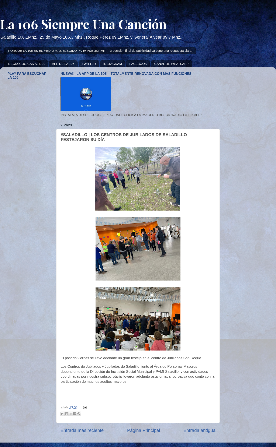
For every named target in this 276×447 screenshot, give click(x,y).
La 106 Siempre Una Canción (83, 23)
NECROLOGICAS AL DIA (26, 64)
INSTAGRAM (112, 64)
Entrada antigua (199, 430)
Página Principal (143, 430)
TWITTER (89, 64)
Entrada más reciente (82, 430)
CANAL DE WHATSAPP (171, 64)
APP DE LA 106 (63, 64)
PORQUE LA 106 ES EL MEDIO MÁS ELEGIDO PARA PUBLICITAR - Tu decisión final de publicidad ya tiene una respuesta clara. (100, 50)
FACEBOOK (138, 64)
